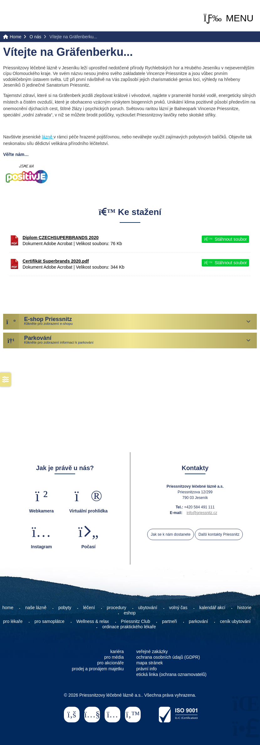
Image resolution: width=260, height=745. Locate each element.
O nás (35, 37)
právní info (146, 668)
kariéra (117, 651)
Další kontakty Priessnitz (218, 534)
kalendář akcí (212, 607)
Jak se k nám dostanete (170, 534)
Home (28, 16)
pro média (114, 657)
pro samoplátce (49, 621)
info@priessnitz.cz (202, 513)
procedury (116, 607)
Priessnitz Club (135, 621)
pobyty (64, 607)
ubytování (147, 607)
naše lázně (35, 607)
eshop (130, 612)
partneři (169, 621)
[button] (229, 18)
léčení (89, 607)
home (7, 607)
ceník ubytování (235, 621)
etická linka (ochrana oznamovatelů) (171, 674)
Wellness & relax (92, 621)
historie (244, 607)
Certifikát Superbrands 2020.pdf (56, 261)
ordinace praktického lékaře (129, 626)
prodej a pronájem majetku (98, 668)
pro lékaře (13, 621)
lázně (48, 136)
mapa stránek (149, 662)
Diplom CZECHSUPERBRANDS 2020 (61, 237)
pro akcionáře (110, 662)
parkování (198, 621)
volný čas (178, 607)
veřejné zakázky (152, 651)
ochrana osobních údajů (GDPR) (168, 657)
